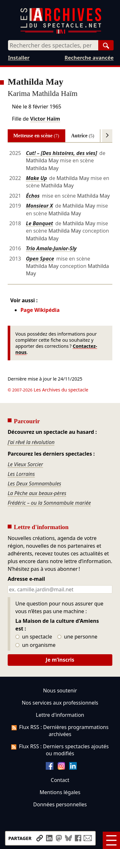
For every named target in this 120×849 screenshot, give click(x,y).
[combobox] (53, 45)
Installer (18, 57)
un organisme (35, 645)
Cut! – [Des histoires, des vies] (61, 153)
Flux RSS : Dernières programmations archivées (60, 731)
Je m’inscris (60, 659)
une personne (77, 637)
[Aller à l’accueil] (60, 32)
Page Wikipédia (40, 309)
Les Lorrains (21, 473)
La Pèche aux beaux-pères (37, 493)
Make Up (36, 178)
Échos (33, 195)
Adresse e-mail (26, 579)
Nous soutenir (60, 690)
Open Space (40, 258)
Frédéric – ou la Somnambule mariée (49, 502)
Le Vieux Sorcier (25, 464)
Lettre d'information (60, 714)
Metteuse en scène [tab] (36, 135)
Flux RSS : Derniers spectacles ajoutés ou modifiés (59, 750)
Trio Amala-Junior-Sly (51, 248)
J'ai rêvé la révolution (31, 442)
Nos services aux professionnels (60, 702)
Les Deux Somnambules (34, 483)
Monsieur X (39, 205)
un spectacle (33, 637)
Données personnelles (60, 804)
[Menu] (111, 840)
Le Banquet (39, 223)
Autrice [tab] (82, 135)
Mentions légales (60, 792)
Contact (60, 780)
